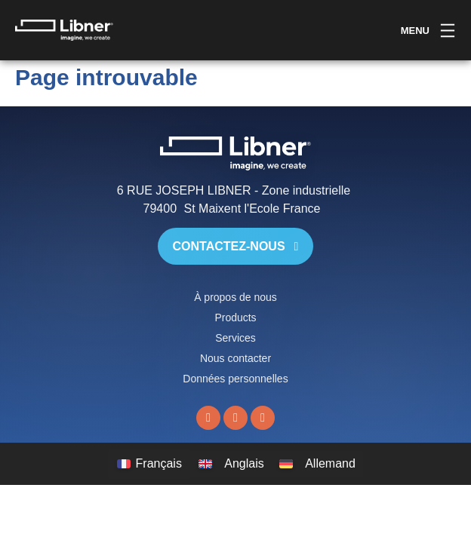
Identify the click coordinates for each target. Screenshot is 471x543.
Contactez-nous (236, 246)
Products (235, 317)
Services (235, 338)
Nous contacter (235, 358)
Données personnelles (235, 379)
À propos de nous (235, 297)
